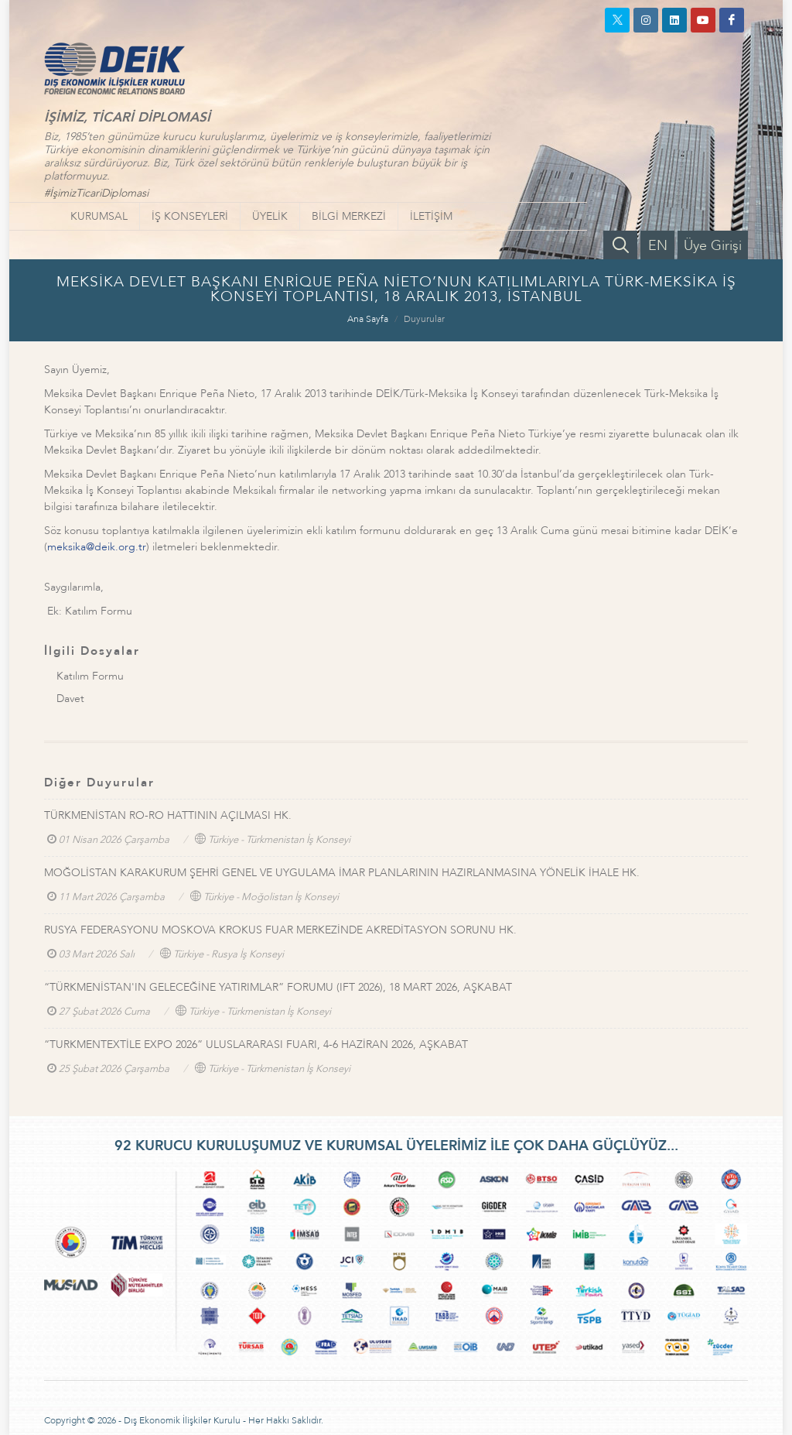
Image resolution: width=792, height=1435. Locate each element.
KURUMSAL (99, 216)
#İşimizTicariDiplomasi (96, 193)
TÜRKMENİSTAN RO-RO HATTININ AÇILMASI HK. (168, 815)
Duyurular (424, 319)
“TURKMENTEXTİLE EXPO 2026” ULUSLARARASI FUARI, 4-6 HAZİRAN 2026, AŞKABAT (256, 1044)
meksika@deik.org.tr (96, 546)
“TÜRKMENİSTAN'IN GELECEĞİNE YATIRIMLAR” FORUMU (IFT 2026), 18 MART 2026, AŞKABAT (278, 987)
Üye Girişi (713, 245)
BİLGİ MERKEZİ (349, 216)
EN (657, 245)
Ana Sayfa (367, 319)
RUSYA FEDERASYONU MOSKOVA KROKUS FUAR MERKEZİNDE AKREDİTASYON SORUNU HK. (280, 930)
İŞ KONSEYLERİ (190, 216)
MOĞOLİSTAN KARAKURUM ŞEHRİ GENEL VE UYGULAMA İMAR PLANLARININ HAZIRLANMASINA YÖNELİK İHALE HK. (342, 872)
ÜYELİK (270, 216)
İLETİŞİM (431, 216)
